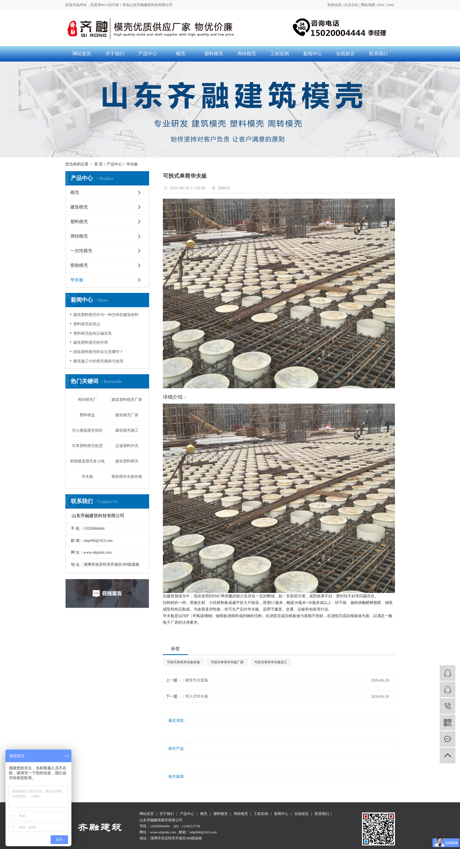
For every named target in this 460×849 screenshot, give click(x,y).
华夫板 (132, 164)
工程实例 (279, 53)
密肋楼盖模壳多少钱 (87, 461)
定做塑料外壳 (126, 446)
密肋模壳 (79, 265)
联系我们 (378, 53)
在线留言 (345, 53)
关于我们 (114, 53)
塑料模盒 (87, 415)
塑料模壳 (213, 53)
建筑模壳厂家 (126, 415)
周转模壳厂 (87, 400)
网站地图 (368, 5)
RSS (381, 5)
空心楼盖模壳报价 (87, 430)
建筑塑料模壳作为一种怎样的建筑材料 (106, 315)
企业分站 (351, 5)
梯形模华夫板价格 (126, 477)
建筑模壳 (79, 207)
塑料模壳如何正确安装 (92, 333)
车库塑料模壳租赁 (87, 446)
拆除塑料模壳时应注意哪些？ (98, 352)
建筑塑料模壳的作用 (90, 342)
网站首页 (82, 53)
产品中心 (147, 53)
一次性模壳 (81, 250)
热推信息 (334, 5)
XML (391, 5)
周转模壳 (246, 53)
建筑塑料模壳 (126, 461)
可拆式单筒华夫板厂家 (227, 662)
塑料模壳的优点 (86, 324)
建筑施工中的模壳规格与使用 (98, 361)
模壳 (180, 53)
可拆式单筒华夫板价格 (183, 662)
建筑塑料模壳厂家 (126, 400)
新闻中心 (312, 53)
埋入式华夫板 (196, 696)
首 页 (98, 164)
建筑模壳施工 (126, 430)
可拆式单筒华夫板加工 (270, 662)
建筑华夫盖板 (196, 680)
